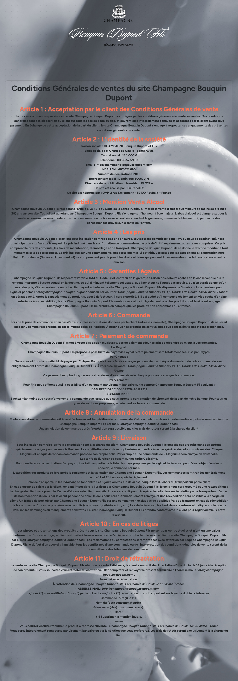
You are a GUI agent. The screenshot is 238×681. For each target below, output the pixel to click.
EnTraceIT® (135, 188)
